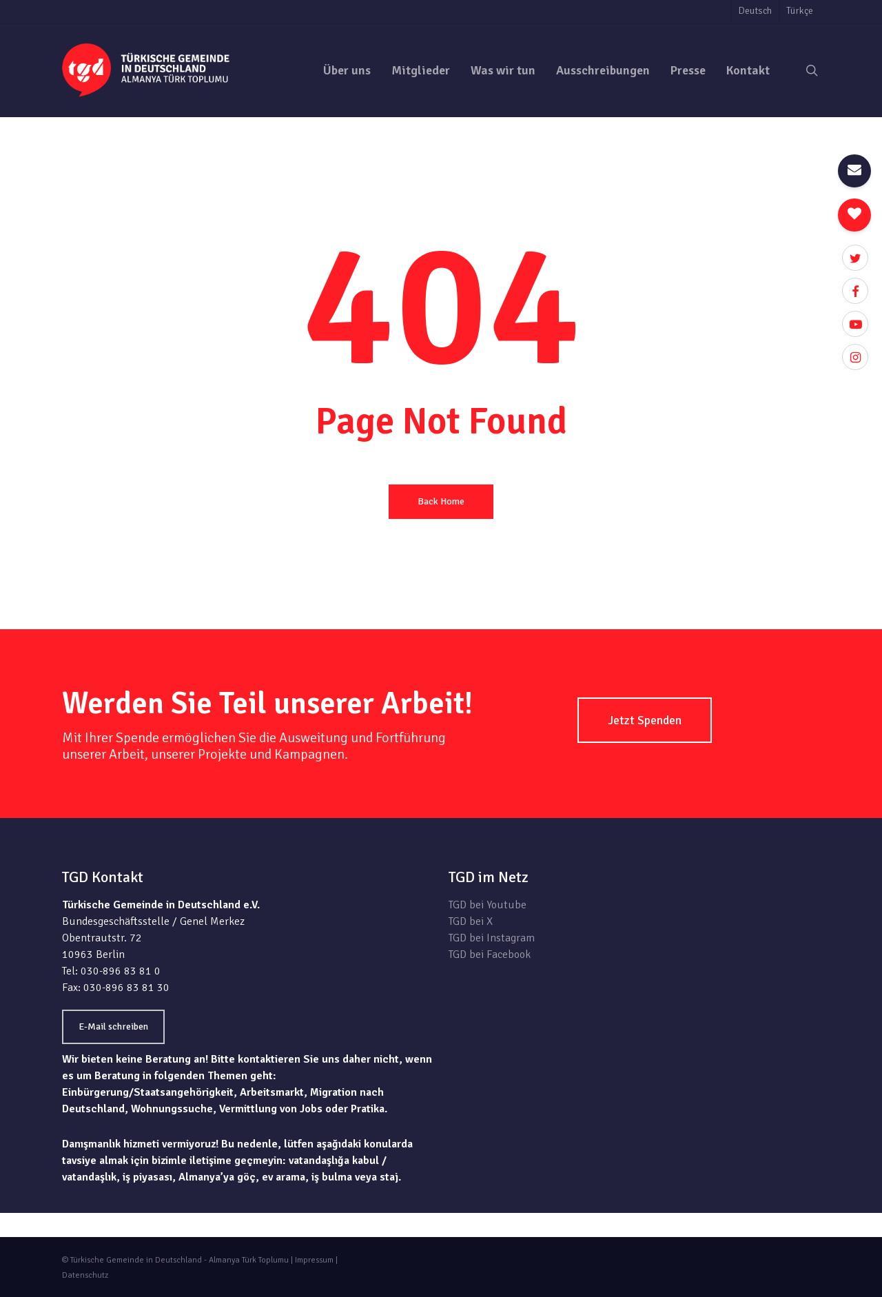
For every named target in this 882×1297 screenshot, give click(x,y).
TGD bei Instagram (492, 938)
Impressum (314, 1260)
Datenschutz (85, 1275)
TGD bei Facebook (490, 954)
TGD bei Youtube (487, 905)
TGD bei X (471, 921)
